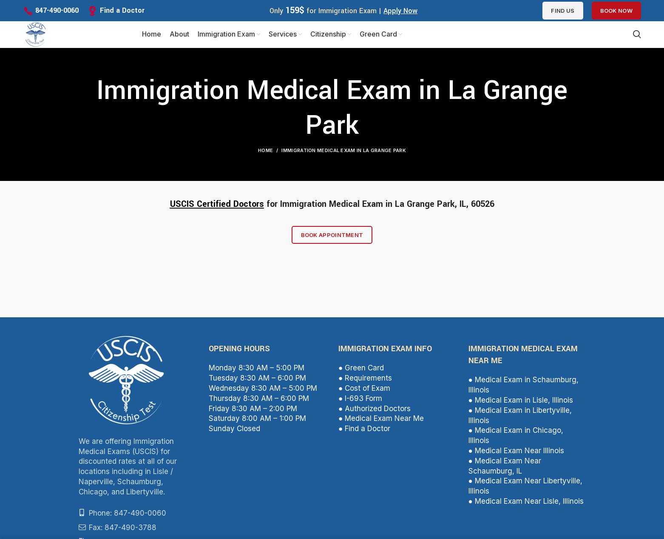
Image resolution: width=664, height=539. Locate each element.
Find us (562, 10)
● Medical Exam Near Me (381, 422)
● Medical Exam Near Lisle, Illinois (526, 504)
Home (265, 154)
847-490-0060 (57, 10)
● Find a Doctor (364, 432)
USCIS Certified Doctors (217, 207)
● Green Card (361, 371)
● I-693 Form (360, 402)
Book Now (616, 10)
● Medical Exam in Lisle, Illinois (520, 403)
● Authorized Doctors (374, 412)
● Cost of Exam (364, 391)
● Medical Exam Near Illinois (516, 454)
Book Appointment (332, 238)
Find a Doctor (122, 10)
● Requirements (365, 381)
